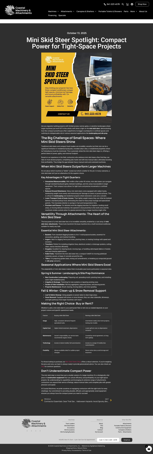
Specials (62, 15)
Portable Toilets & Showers (110, 11)
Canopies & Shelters (86, 11)
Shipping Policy (71, 448)
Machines (53, 11)
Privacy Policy (66, 450)
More (133, 11)
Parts (126, 11)
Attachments (68, 11)
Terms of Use (86, 450)
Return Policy (82, 448)
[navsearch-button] (123, 4)
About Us (143, 11)
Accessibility (76, 450)
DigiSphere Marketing (97, 446)
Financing (52, 15)
